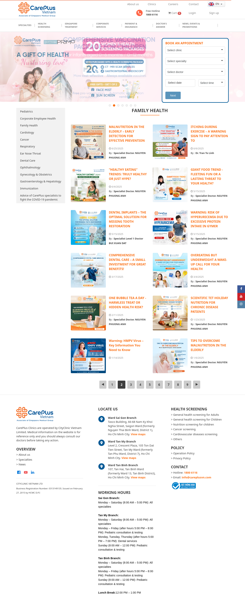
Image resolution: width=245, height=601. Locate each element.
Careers (173, 4)
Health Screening (44, 25)
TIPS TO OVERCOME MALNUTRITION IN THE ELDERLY (208, 345)
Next (173, 95)
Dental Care (27, 160)
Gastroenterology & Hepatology (40, 181)
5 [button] (127, 105)
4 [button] (122, 105)
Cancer (24, 139)
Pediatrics (26, 111)
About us (133, 4)
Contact (194, 4)
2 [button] (114, 105)
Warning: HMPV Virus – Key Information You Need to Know (126, 345)
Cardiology (27, 132)
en (214, 4)
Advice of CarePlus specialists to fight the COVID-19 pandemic (40, 197)
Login (192, 13)
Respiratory (27, 146)
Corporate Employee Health (38, 118)
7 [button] (135, 105)
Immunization (29, 188)
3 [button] (118, 105)
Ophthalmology (30, 167)
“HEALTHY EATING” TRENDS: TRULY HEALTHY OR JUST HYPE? (128, 174)
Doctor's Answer (161, 25)
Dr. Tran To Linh (204, 153)
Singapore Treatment (71, 25)
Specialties (24, 25)
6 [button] (131, 105)
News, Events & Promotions (191, 25)
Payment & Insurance (131, 25)
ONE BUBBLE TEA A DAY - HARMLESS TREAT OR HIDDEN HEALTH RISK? (127, 302)
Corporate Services (102, 25)
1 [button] (110, 105)
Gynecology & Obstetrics (36, 174)
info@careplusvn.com (196, 477)
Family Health (29, 125)
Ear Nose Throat (30, 153)
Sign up (214, 13)
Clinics (152, 4)
